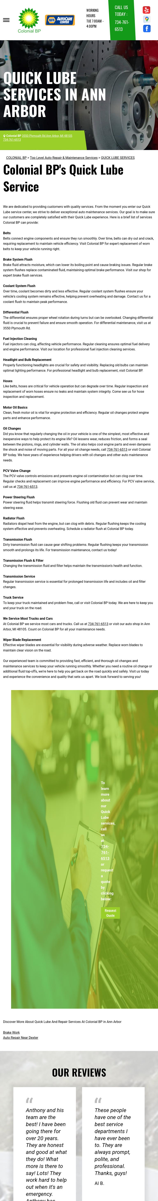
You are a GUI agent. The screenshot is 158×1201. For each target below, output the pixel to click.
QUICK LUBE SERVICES (118, 158)
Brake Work (11, 1032)
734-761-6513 (117, 450)
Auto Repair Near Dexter (20, 1038)
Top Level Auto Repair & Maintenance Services (64, 158)
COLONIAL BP (16, 158)
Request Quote (110, 913)
